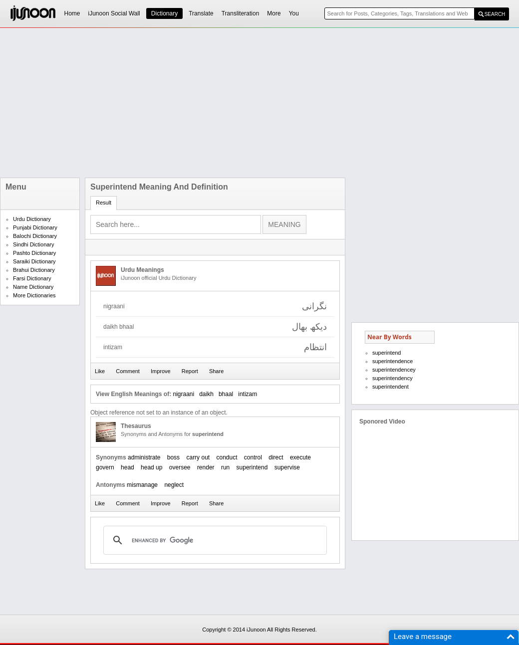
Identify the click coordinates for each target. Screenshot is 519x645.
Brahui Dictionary (34, 270)
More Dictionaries (34, 295)
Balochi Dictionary (35, 236)
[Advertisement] (209, 103)
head (127, 467)
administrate (144, 457)
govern (105, 467)
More (273, 13)
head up (151, 467)
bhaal (226, 394)
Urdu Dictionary (32, 219)
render (206, 467)
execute (300, 457)
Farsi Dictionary (32, 278)
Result (103, 203)
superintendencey (394, 370)
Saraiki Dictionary (34, 261)
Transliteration (241, 13)
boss (173, 457)
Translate (201, 13)
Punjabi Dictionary (35, 227)
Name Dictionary (33, 287)
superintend (252, 467)
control (253, 457)
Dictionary (164, 13)
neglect (174, 484)
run (225, 467)
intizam (247, 394)
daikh (206, 394)
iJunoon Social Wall (114, 13)
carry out (198, 457)
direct (275, 457)
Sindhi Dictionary (33, 244)
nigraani (183, 394)
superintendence (392, 361)
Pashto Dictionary (34, 253)
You (294, 13)
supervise (287, 467)
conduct (226, 457)
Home (72, 13)
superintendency (392, 378)
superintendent (390, 387)
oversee (180, 467)
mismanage (142, 484)
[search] (213, 540)
